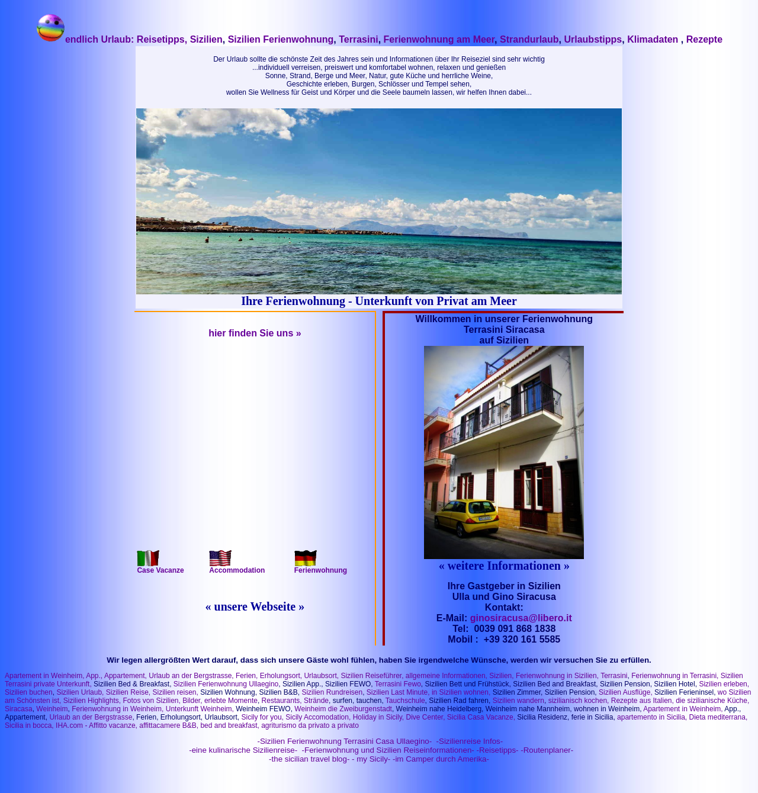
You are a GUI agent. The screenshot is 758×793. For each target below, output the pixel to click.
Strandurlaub (529, 39)
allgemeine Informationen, (446, 676)
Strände (316, 700)
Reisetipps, (162, 39)
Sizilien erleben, (724, 684)
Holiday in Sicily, (378, 717)
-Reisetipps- (497, 750)
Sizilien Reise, (128, 692)
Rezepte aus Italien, (641, 700)
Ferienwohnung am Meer (439, 39)
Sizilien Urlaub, (80, 692)
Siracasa (19, 709)
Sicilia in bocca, (29, 725)
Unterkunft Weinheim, (200, 709)
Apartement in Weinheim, (45, 676)
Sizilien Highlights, (92, 700)
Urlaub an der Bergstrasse (90, 717)
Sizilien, (501, 676)
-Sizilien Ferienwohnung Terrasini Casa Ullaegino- (343, 741)
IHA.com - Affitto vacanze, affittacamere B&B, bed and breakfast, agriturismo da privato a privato (207, 725)
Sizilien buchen (29, 692)
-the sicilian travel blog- (309, 759)
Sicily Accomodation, (318, 717)
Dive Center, (425, 717)
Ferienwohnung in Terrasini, (674, 676)
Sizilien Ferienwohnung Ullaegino (226, 684)
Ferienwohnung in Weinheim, (117, 709)
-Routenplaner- (547, 750)
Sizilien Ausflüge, (626, 692)
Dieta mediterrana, (718, 717)
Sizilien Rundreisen (331, 692)
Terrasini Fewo (398, 684)
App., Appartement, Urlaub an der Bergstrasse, (160, 676)
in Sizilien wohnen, (461, 692)
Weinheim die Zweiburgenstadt (343, 709)
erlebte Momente (231, 700)
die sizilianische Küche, (712, 700)
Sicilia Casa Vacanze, (481, 717)
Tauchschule (405, 700)
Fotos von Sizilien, (151, 700)
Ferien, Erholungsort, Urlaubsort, (288, 676)
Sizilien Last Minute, (398, 692)
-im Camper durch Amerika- (441, 759)
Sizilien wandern (518, 700)
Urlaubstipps (593, 39)
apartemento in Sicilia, (652, 717)
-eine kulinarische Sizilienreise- (242, 750)
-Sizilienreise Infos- (468, 741)
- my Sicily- (371, 759)
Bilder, (192, 700)
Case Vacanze (160, 567)
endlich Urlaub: (86, 39)
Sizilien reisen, (175, 692)
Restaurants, (282, 700)
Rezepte (704, 39)
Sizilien (205, 39)
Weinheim (52, 709)
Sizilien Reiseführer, (372, 676)
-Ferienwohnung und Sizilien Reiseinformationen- (388, 750)
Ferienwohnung (320, 567)
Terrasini (358, 39)
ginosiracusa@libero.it (521, 618)
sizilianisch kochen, (578, 700)
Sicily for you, (263, 717)
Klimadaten (654, 39)
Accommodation (237, 567)
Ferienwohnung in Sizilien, (557, 676)
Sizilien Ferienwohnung (281, 39)
